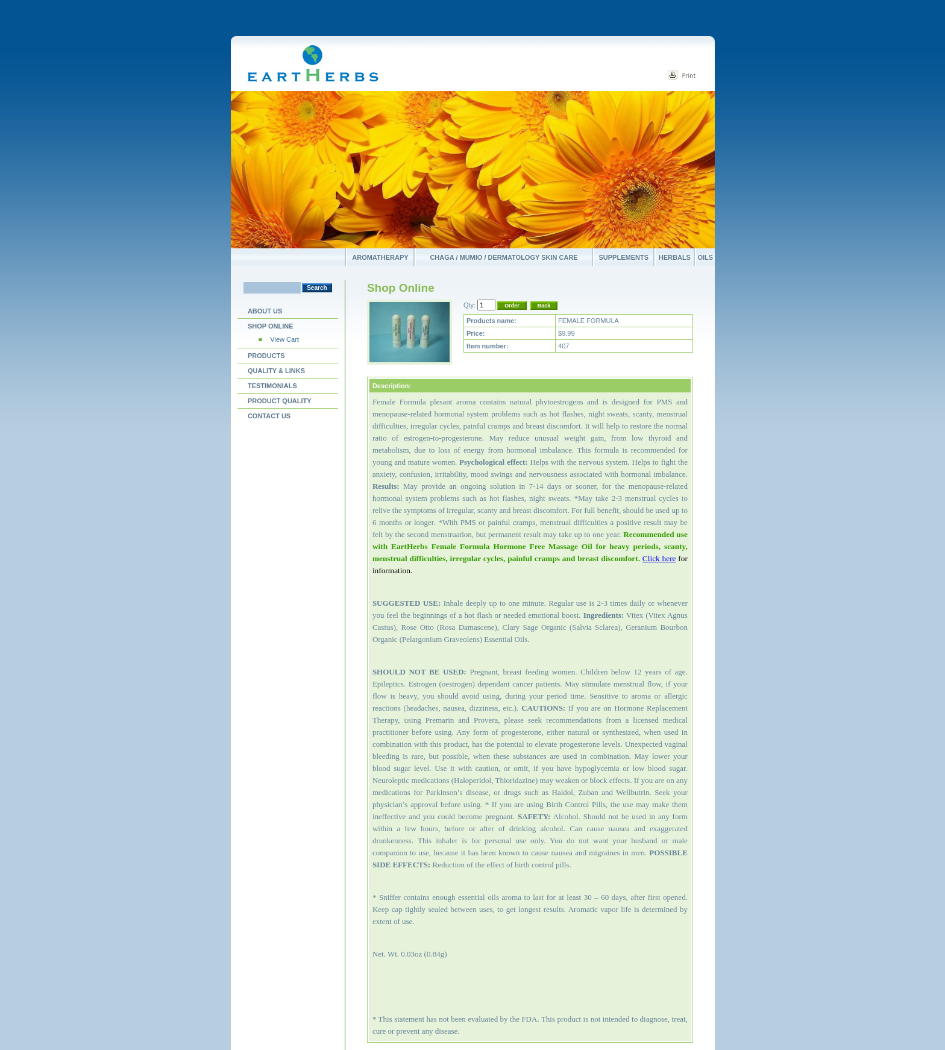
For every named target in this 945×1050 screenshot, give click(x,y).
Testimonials (272, 385)
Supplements (624, 257)
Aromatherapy (380, 257)
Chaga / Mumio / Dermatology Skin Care (503, 257)
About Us (265, 311)
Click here (659, 558)
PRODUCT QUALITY (280, 400)
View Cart (284, 339)
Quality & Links (276, 370)
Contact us (269, 416)
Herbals (675, 257)
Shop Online (271, 326)
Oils (705, 257)
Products (266, 355)
